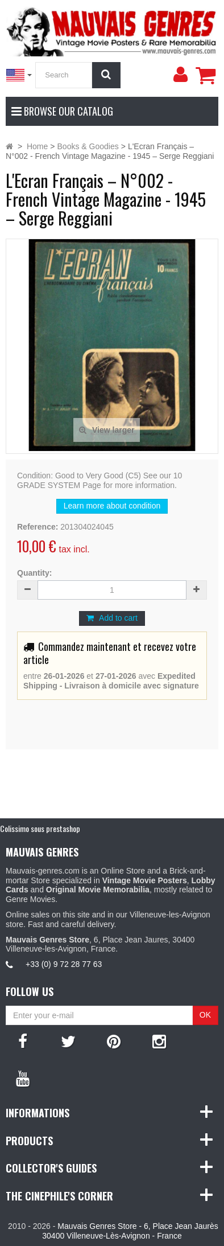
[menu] (180, 74)
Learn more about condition (112, 505)
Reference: (37, 526)
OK (205, 1014)
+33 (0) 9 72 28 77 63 (64, 964)
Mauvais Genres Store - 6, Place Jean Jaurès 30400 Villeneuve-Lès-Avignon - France (130, 1231)
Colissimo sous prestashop (40, 828)
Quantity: (34, 572)
